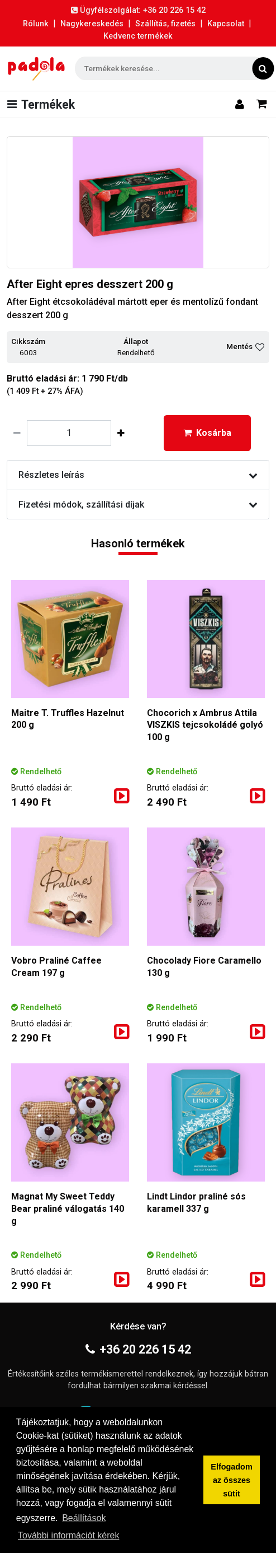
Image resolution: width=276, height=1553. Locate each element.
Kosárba (207, 432)
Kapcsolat (225, 24)
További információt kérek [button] (68, 1535)
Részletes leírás (138, 474)
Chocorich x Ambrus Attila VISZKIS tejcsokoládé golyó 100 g (205, 725)
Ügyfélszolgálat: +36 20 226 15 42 (138, 10)
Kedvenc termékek (138, 36)
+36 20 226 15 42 (138, 1349)
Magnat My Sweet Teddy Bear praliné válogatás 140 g (67, 1208)
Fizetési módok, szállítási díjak (138, 504)
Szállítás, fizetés (165, 24)
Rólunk (36, 24)
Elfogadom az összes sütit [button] (231, 1480)
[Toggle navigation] (43, 104)
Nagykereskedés (91, 24)
